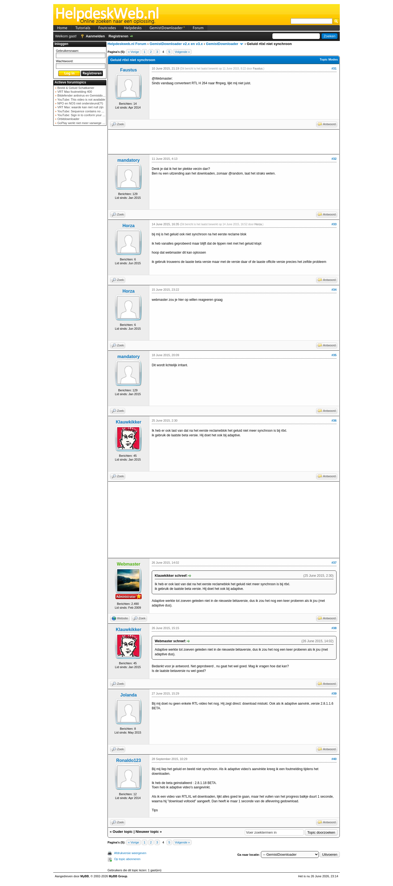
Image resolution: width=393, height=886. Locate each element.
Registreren (118, 36)
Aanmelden (95, 36)
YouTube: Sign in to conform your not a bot (85, 115)
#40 (334, 759)
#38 (334, 628)
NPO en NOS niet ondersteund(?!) (79, 103)
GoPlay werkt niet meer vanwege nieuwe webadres (91, 123)
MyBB (85, 876)
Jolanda (128, 695)
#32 (334, 158)
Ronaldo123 (128, 760)
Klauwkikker (128, 422)
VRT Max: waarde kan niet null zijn (79, 107)
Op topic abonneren (127, 859)
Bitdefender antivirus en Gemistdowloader (84, 95)
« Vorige (133, 51)
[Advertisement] (80, 214)
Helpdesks (133, 28)
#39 (334, 693)
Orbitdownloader (67, 119)
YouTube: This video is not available (80, 99)
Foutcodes (107, 28)
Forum (198, 28)
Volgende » (182, 51)
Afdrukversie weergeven (130, 853)
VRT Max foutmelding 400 (74, 91)
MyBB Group (118, 876)
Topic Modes (329, 59)
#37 (334, 562)
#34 (334, 289)
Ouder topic (123, 832)
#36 (334, 420)
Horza (129, 225)
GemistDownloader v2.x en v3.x (176, 44)
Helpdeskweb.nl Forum (127, 44)
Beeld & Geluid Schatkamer (75, 87)
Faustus (128, 70)
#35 (334, 355)
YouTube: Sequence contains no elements (85, 111)
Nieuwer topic (147, 832)
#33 (334, 224)
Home (62, 28)
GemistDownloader (167, 28)
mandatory (128, 160)
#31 (334, 68)
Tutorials (82, 28)
